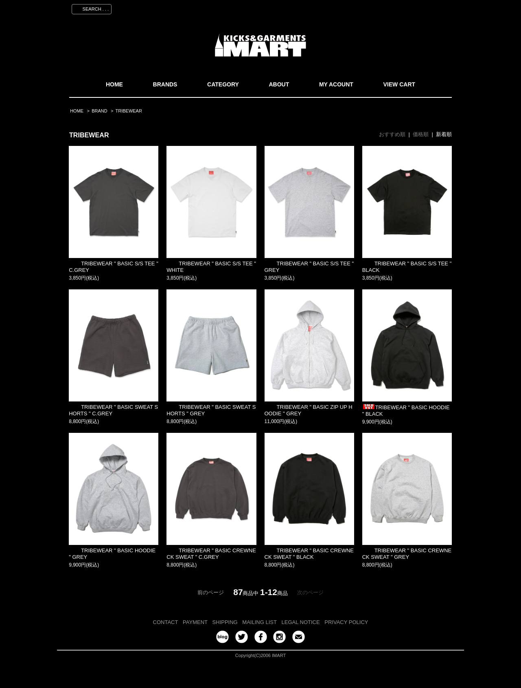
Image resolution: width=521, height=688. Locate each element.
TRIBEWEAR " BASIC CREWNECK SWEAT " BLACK (309, 553)
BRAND (99, 110)
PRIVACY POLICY (346, 622)
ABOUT (279, 84)
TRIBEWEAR (129, 110)
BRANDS (165, 84)
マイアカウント (337, 8)
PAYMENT (195, 622)
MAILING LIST (259, 622)
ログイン (407, 8)
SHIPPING (225, 622)
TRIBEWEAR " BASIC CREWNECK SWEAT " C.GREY (211, 553)
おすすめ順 (392, 134)
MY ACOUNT (336, 84)
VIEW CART (399, 84)
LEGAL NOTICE (301, 622)
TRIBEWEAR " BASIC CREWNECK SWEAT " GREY (407, 553)
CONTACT (165, 622)
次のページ (310, 592)
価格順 (421, 134)
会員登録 (375, 8)
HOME (114, 84)
